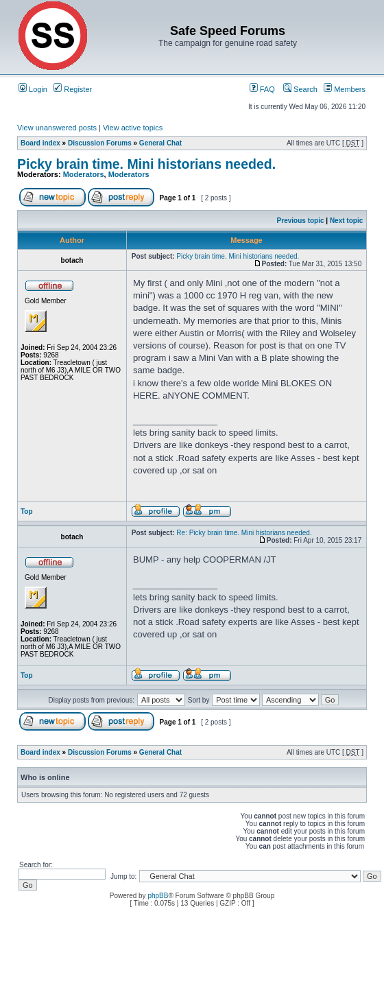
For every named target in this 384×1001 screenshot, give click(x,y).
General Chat (160, 143)
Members (344, 89)
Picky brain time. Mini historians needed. (146, 164)
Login (33, 89)
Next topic (346, 220)
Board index (40, 143)
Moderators (83, 174)
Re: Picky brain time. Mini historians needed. (243, 533)
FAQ (262, 89)
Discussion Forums (100, 143)
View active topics (133, 127)
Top (27, 511)
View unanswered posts (57, 127)
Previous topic (300, 220)
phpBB (157, 895)
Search (300, 89)
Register (72, 89)
